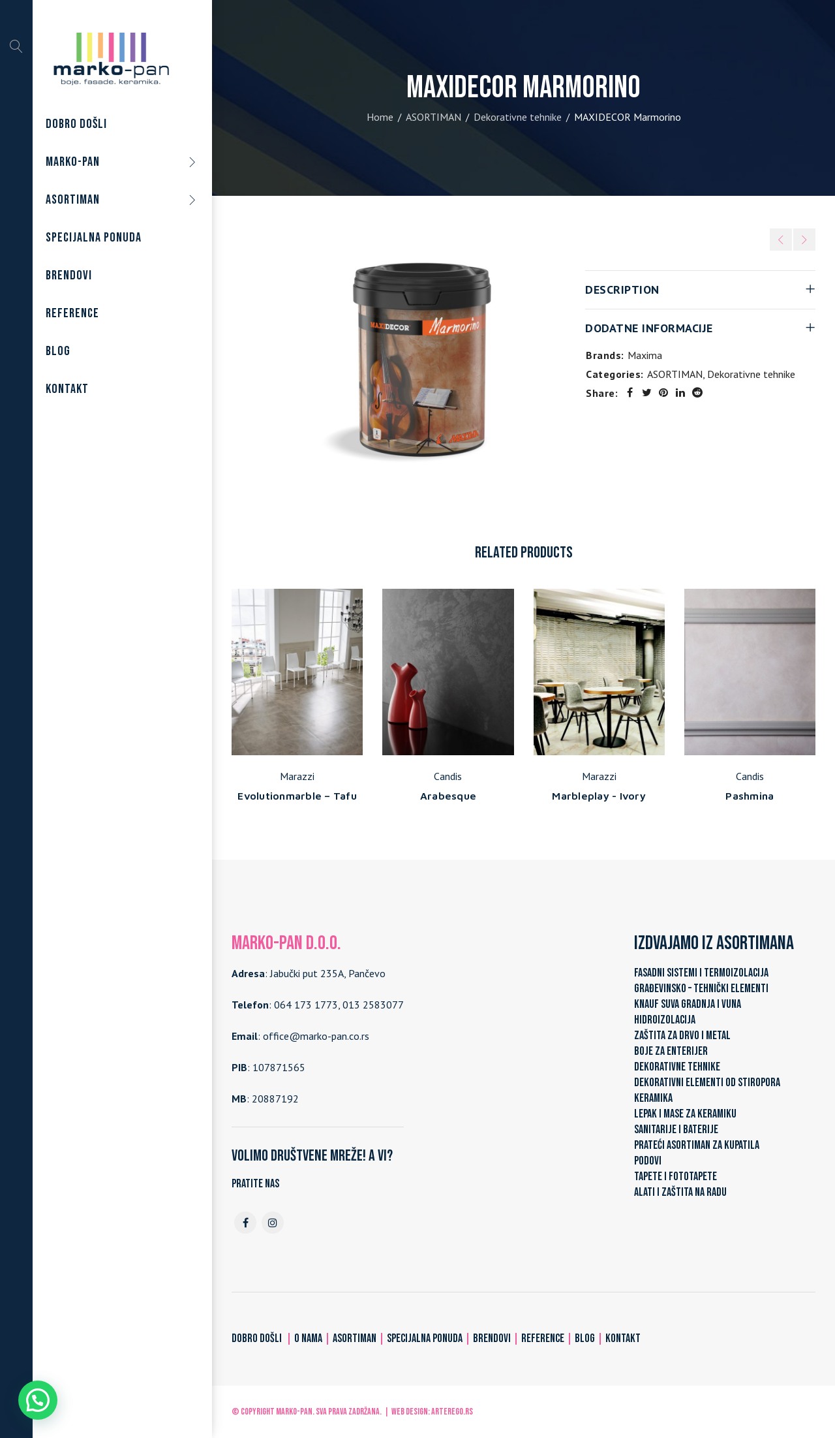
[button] (37, 1400)
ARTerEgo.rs (452, 1411)
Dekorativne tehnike (518, 116)
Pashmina (749, 796)
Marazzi (297, 776)
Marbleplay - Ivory (599, 796)
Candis (448, 776)
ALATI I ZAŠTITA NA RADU (680, 1192)
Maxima (645, 355)
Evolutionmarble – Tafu (297, 796)
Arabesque (448, 796)
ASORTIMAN (433, 116)
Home (380, 116)
